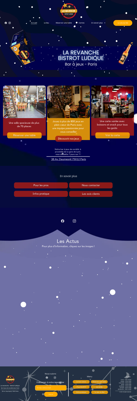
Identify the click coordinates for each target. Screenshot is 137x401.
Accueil (34, 23)
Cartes (81, 23)
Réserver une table (64, 23)
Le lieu (46, 23)
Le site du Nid (123, 23)
